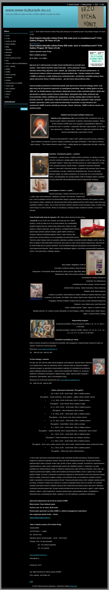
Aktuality (9, 49)
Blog (7, 47)
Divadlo (8, 55)
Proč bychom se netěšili (14, 83)
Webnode (73, 586)
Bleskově (9, 52)
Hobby (8, 69)
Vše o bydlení (10, 88)
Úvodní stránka (74, 4)
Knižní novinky (11, 74)
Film (7, 61)
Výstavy (8, 91)
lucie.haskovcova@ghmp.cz (47, 349)
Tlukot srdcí (10, 86)
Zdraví (8, 94)
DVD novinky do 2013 (13, 58)
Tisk (102, 4)
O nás (8, 38)
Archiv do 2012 (11, 41)
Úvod (31, 31)
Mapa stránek (87, 4)
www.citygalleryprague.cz (38, 555)
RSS (96, 4)
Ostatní (8, 80)
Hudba (8, 72)
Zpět (31, 582)
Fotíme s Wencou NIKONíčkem (16, 63)
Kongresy (9, 77)
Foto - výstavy (10, 66)
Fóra (7, 97)
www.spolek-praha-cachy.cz (40, 518)
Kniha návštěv (10, 44)
